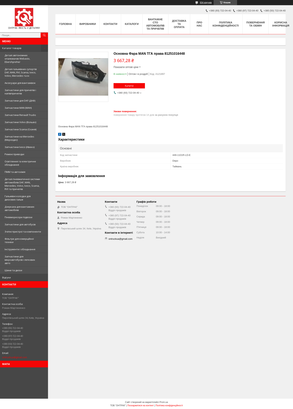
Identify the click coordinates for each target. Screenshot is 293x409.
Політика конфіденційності (226, 24)
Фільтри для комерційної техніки (19, 240)
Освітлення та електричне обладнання (20, 163)
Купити (129, 85)
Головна (65, 23)
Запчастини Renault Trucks (20, 115)
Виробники (87, 23)
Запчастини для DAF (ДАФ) (20, 100)
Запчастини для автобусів (20, 224)
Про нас (199, 24)
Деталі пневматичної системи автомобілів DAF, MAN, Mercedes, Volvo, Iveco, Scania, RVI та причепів (22, 184)
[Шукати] (44, 35)
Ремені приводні (14, 154)
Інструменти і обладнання (20, 249)
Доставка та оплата (179, 24)
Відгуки (6, 277)
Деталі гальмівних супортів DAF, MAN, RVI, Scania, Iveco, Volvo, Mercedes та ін (21, 72)
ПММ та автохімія (15, 172)
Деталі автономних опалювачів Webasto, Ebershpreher (17, 59)
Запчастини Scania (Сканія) (20, 129)
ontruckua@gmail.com (14, 357)
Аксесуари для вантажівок (20, 83)
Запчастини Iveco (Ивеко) (20, 147)
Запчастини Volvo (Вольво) (20, 122)
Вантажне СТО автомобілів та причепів (155, 24)
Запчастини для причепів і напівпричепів (20, 91)
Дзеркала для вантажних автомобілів (19, 208)
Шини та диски (13, 270)
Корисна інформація (280, 24)
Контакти (110, 23)
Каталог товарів (11, 48)
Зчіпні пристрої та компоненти (23, 231)
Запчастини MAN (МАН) (18, 107)
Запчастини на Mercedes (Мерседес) (19, 138)
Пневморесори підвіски (18, 217)
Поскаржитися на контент (140, 405)
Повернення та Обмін (255, 24)
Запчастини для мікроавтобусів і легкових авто (20, 260)
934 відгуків (206, 2)
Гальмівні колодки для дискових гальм (18, 198)
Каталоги (132, 23)
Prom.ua (164, 402)
